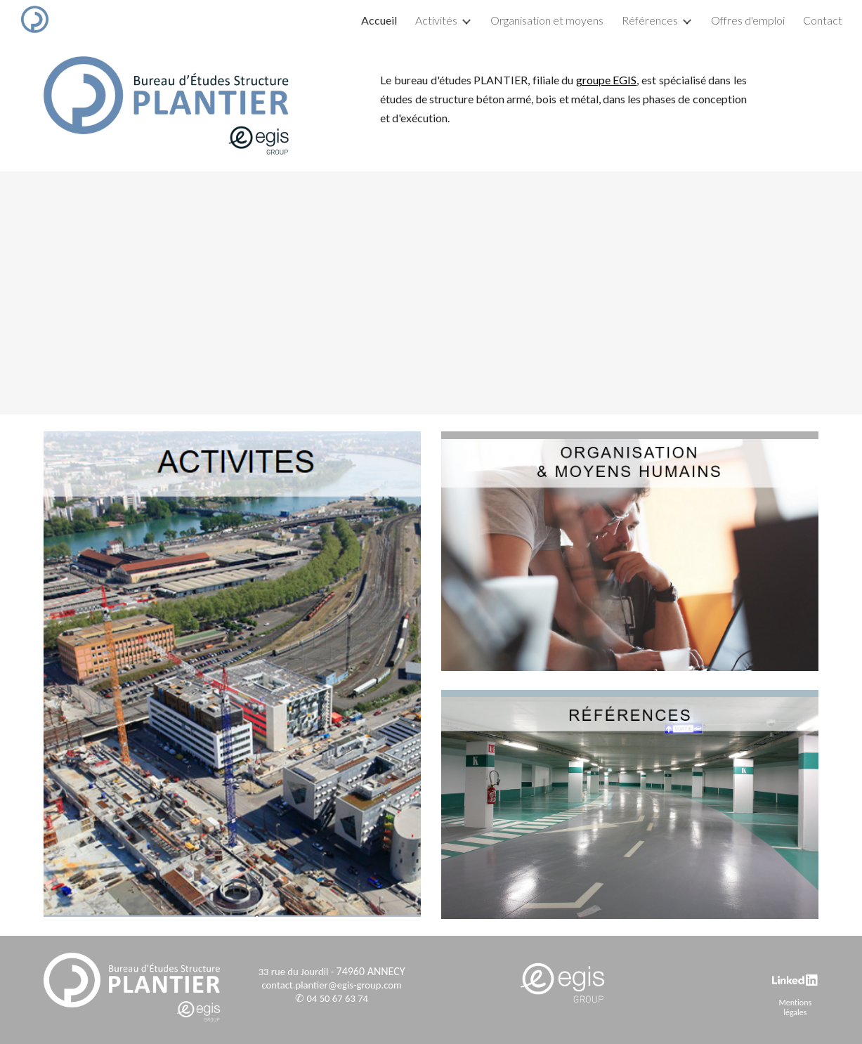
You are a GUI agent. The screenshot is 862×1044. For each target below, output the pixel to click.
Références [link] (650, 20)
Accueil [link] (379, 20)
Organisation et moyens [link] (546, 20)
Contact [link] (822, 20)
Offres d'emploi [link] (748, 20)
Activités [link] (436, 20)
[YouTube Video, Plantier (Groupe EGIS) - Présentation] (431, 293)
